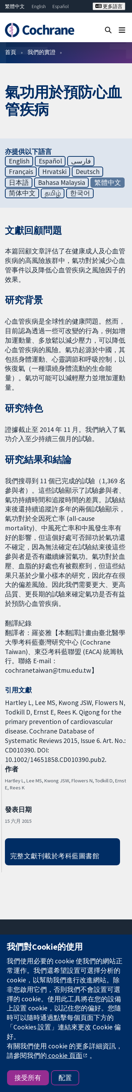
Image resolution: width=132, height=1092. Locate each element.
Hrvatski (54, 171)
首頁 (10, 52)
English (39, 6)
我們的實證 (41, 52)
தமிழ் (53, 193)
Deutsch (88, 171)
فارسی (81, 161)
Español (60, 6)
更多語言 (108, 6)
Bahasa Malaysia (61, 182)
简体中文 (22, 193)
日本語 (19, 182)
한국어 (80, 193)
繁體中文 (15, 6)
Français (21, 171)
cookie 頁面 (64, 1055)
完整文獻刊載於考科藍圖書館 (54, 856)
